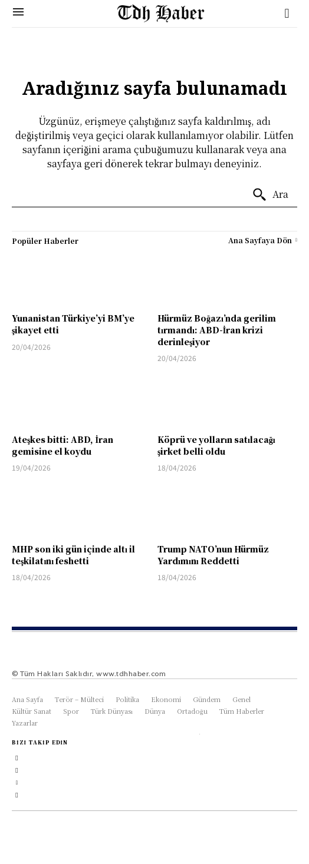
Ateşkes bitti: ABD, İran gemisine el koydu (62, 445)
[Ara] (270, 195)
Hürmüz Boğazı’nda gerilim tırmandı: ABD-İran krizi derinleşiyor (216, 329)
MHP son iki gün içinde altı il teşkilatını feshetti (73, 555)
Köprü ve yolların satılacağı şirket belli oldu (216, 445)
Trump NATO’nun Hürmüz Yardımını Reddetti (213, 555)
